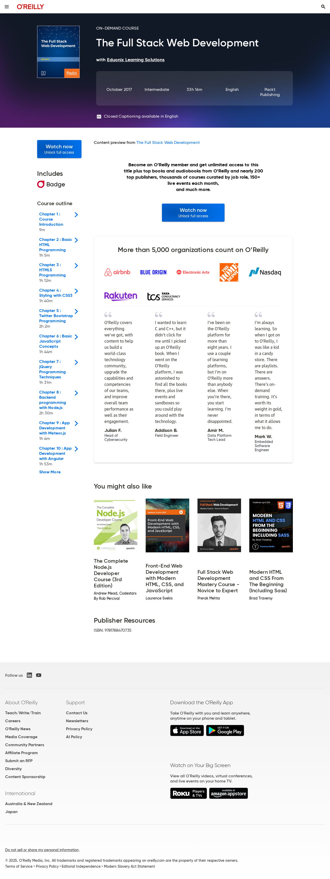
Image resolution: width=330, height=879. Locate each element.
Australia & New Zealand (28, 803)
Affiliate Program (21, 752)
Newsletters (77, 721)
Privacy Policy (79, 729)
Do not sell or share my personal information (42, 850)
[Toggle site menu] (7, 7)
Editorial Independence (81, 866)
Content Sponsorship (25, 776)
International (20, 793)
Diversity (13, 768)
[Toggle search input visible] (323, 7)
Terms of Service (18, 866)
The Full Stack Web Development (168, 142)
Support (75, 702)
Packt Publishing (270, 92)
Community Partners (24, 744)
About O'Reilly (21, 702)
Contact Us (76, 713)
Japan (11, 811)
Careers (12, 721)
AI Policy (74, 736)
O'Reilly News (17, 729)
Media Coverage (21, 736)
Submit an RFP (18, 760)
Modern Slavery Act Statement (129, 866)
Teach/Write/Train (23, 713)
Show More (50, 472)
